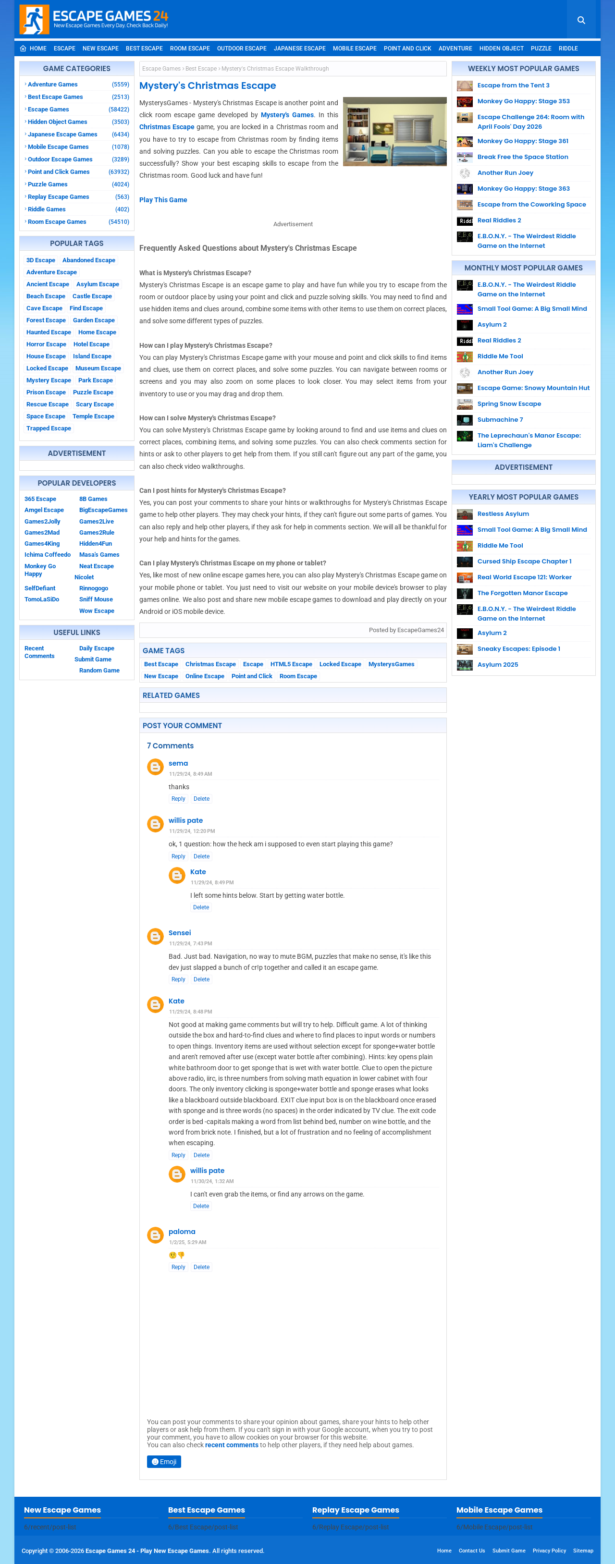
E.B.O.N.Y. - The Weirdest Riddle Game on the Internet (527, 241)
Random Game (99, 670)
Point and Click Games (78, 171)
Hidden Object (502, 48)
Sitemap (583, 1551)
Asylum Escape (97, 284)
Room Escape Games (78, 221)
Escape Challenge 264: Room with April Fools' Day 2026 (531, 121)
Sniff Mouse (96, 599)
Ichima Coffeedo (48, 554)
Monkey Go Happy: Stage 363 (524, 188)
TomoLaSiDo (42, 599)
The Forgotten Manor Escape (523, 593)
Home (33, 48)
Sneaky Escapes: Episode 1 (519, 648)
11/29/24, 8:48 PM (190, 1012)
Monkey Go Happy (40, 569)
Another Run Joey (505, 172)
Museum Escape (98, 368)
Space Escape (45, 416)
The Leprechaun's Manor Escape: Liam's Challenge (529, 440)
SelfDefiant (40, 588)
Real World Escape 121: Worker (525, 577)
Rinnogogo (93, 588)
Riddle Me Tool (500, 356)
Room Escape (190, 48)
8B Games (93, 498)
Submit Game (92, 659)
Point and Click (407, 48)
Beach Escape (45, 296)
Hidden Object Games (78, 121)
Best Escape (144, 48)
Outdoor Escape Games (78, 159)
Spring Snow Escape (509, 403)
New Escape (101, 48)
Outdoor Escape (242, 48)
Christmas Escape (167, 127)
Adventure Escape (51, 272)
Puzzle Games (78, 184)
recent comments (231, 1445)
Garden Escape (94, 320)
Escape (64, 48)
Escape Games (78, 109)
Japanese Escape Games (78, 134)
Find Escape (86, 308)
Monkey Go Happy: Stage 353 (524, 101)
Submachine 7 (500, 419)
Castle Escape (92, 296)
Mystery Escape (48, 380)
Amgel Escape (44, 509)
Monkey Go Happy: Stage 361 (523, 141)
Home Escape (97, 332)
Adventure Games (78, 84)
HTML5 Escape (291, 664)
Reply (178, 798)
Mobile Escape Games (78, 146)
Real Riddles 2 (499, 220)
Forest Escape (46, 320)
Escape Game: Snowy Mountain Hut (534, 387)
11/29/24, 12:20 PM (192, 831)
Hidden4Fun (95, 543)
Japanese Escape (300, 48)
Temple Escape (93, 416)
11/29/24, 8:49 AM (190, 774)
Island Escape (92, 356)
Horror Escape (46, 344)
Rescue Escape (47, 404)
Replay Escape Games (78, 196)
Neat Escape (96, 566)
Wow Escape (96, 610)
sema (178, 763)
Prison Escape (46, 392)
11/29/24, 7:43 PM (190, 944)
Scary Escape (95, 404)
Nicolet (84, 577)
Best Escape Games (78, 96)
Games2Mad (42, 532)
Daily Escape (96, 648)
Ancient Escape (47, 284)
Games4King (42, 543)
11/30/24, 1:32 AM (212, 1181)
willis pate (186, 820)
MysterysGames (392, 664)
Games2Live (96, 521)
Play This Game (163, 200)
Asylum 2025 (498, 664)
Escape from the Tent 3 (514, 85)
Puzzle (541, 48)
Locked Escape (47, 368)
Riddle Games (78, 209)
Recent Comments (40, 652)
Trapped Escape (48, 428)
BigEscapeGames (103, 509)
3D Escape (40, 260)
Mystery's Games (287, 115)
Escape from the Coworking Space (532, 204)
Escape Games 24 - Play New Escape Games (147, 1550)
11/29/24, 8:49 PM (212, 883)
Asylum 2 (492, 324)
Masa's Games (99, 554)
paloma (182, 1231)
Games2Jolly (43, 521)
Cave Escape (44, 308)
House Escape (46, 356)
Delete (201, 798)
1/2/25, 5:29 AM (188, 1242)
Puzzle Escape (93, 392)
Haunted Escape (48, 332)
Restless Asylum (503, 513)
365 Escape (40, 498)
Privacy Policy (549, 1551)
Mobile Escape (355, 48)
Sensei (180, 933)
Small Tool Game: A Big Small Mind (532, 308)
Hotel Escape (92, 344)
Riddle (568, 48)
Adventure (455, 48)
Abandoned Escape (88, 260)
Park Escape (95, 380)
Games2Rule (96, 532)
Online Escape (204, 676)
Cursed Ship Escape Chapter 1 (525, 561)
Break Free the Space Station (523, 156)
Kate (198, 872)
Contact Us (472, 1551)
